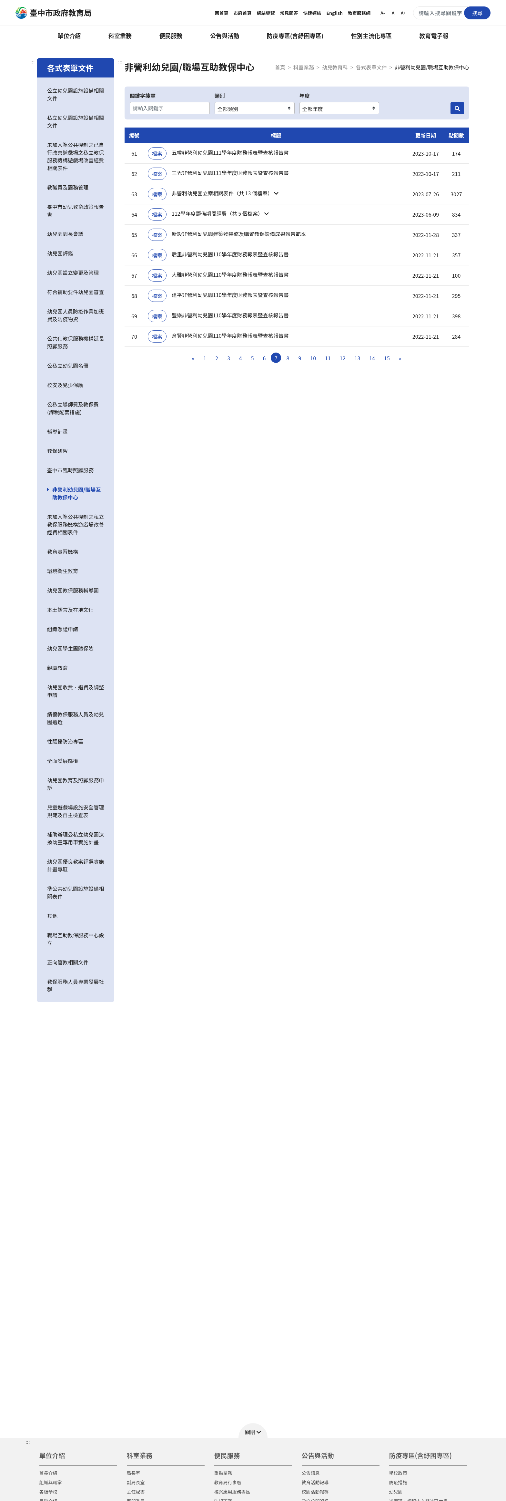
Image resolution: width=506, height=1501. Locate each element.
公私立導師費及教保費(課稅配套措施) (73, 408)
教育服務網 (359, 13)
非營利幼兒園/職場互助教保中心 (76, 493)
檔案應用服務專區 (232, 1491)
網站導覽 (266, 13)
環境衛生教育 (62, 571)
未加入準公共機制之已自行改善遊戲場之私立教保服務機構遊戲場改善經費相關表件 (75, 156)
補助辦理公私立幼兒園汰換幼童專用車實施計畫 (75, 838)
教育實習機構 (62, 551)
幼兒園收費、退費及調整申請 (75, 691)
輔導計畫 (57, 431)
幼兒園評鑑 (60, 253)
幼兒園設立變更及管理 (73, 272)
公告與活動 (224, 35)
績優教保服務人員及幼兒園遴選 (75, 718)
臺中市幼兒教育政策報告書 (75, 210)
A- (382, 13)
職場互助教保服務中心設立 (75, 939)
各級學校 (48, 1491)
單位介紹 (69, 35)
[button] (276, 194)
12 (343, 358)
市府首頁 (243, 13)
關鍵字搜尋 (143, 95)
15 (387, 358)
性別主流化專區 (371, 35)
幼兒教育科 (335, 67)
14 (372, 358)
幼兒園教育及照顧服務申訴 (75, 784)
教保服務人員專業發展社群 (75, 985)
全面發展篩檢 (62, 761)
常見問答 (289, 13)
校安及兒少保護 (65, 385)
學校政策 (398, 1473)
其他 (52, 916)
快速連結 (312, 13)
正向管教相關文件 (67, 962)
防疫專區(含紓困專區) (295, 35)
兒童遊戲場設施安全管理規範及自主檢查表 (75, 811)
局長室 (133, 1473)
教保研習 (57, 451)
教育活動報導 (315, 1482)
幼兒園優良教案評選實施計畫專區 (75, 865)
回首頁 (221, 13)
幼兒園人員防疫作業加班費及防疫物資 (75, 315)
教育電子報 (434, 35)
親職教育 (57, 668)
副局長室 (136, 1482)
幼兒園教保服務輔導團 (73, 590)
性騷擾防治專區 (65, 741)
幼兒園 (396, 1491)
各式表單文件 (371, 67)
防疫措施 (398, 1482)
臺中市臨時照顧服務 (70, 470)
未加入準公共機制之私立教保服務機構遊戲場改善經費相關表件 (75, 524)
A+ (403, 13)
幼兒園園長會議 (65, 234)
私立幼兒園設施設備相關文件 (75, 121)
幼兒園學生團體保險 (70, 648)
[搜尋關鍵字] (452, 12)
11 (328, 358)
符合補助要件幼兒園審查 (75, 292)
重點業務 (223, 1473)
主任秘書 (136, 1491)
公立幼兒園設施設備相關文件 (75, 94)
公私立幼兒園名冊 (67, 365)
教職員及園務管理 (67, 187)
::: (32, 62)
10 (313, 358)
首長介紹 (48, 1473)
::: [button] (27, 1441)
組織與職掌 (50, 1482)
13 (357, 358)
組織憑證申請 (62, 629)
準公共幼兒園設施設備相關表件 (75, 892)
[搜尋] (457, 108)
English (335, 13)
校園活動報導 (315, 1491)
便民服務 (171, 35)
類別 (220, 95)
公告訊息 (311, 1473)
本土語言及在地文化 (70, 609)
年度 (304, 95)
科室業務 (120, 35)
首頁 (280, 67)
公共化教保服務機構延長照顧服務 (75, 342)
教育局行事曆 (227, 1482)
